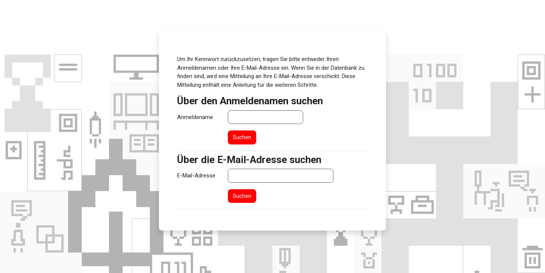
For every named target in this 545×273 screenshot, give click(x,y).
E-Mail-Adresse (196, 175)
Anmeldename (195, 117)
